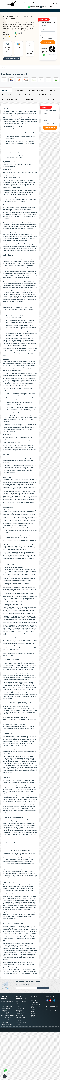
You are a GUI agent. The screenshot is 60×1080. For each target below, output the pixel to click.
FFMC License (19, 1015)
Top (5, 1076)
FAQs (32, 1011)
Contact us (34, 1017)
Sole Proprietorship (6, 1017)
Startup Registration (6, 1024)
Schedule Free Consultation (11, 59)
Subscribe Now (43, 988)
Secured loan (54, 95)
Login (56, 2)
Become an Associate (39, 2)
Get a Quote (50, 2)
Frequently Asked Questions (27, 95)
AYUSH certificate (20, 1017)
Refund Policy (34, 1002)
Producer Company (6, 1019)
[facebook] (47, 1000)
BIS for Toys (19, 1021)
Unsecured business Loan (9, 99)
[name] (47, 25)
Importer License (20, 1003)
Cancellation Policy (36, 1004)
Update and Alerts (27, 2)
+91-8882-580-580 (46, 7)
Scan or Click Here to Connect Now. (51, 56)
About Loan (5, 90)
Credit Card (42, 95)
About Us (33, 999)
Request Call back (47, 42)
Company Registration (7, 1001)
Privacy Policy (35, 1001)
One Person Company (6, 1006)
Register (56, 3)
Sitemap (33, 1015)
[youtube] (50, 1000)
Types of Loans (18, 90)
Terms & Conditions (36, 1006)
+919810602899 (33, 7)
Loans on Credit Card (8, 95)
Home (3, 67)
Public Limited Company (7, 1015)
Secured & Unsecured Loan (35, 90)
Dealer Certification (21, 1001)
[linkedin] (54, 1000)
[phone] (47, 34)
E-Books (33, 1009)
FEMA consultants (21, 1019)
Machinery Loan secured (47, 99)
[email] (47, 30)
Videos (33, 1013)
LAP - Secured (29, 99)
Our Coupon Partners (36, 1008)
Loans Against (53, 90)
